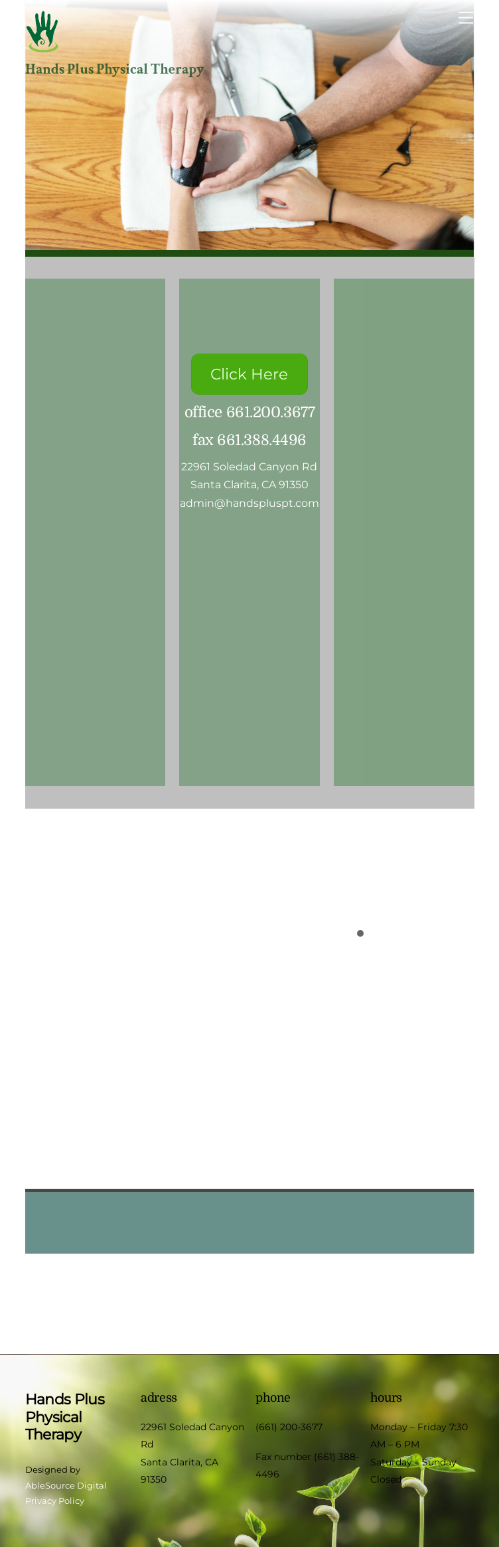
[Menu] (466, 18)
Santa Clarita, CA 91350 (249, 484)
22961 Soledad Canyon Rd (249, 466)
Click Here (249, 374)
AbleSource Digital (66, 1485)
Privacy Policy (54, 1500)
